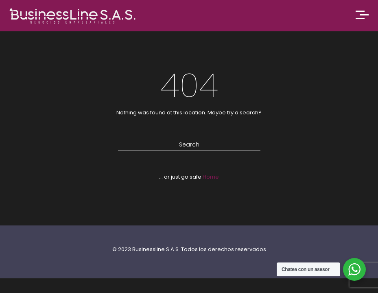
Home (211, 177)
